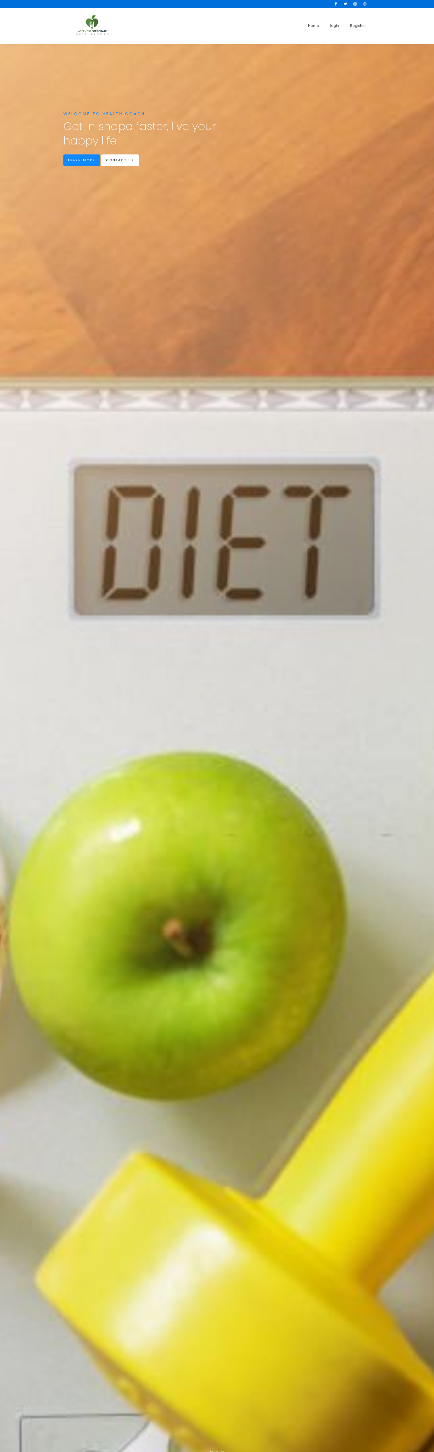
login (334, 25)
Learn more (81, 160)
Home (313, 25)
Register (357, 25)
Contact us (120, 160)
